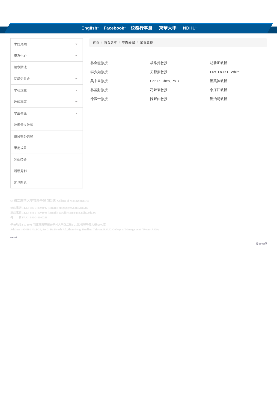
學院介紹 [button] (45, 142)
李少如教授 (99, 206)
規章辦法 (20, 165)
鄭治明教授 (218, 311)
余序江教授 (218, 275)
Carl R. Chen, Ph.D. (165, 240)
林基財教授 (99, 275)
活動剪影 (20, 269)
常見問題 (20, 280)
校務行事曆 (141, 28)
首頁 (96, 140)
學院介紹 (128, 140)
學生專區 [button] (45, 211)
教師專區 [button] (45, 200)
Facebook (114, 28)
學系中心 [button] (45, 153)
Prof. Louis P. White (224, 206)
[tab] (105, 119)
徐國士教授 (99, 311)
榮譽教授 (146, 140)
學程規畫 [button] (45, 188)
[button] (13, 72)
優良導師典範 (23, 234)
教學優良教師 (23, 223)
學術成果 (20, 246)
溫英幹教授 (218, 240)
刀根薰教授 (158, 206)
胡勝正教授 (218, 161)
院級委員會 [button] (45, 177)
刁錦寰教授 (158, 275)
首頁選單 (110, 140)
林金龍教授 (99, 161)
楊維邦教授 (158, 161)
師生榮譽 (20, 257)
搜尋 (264, 8)
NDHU (189, 28)
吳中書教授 (99, 240)
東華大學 (167, 28)
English (89, 28)
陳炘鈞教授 (158, 311)
